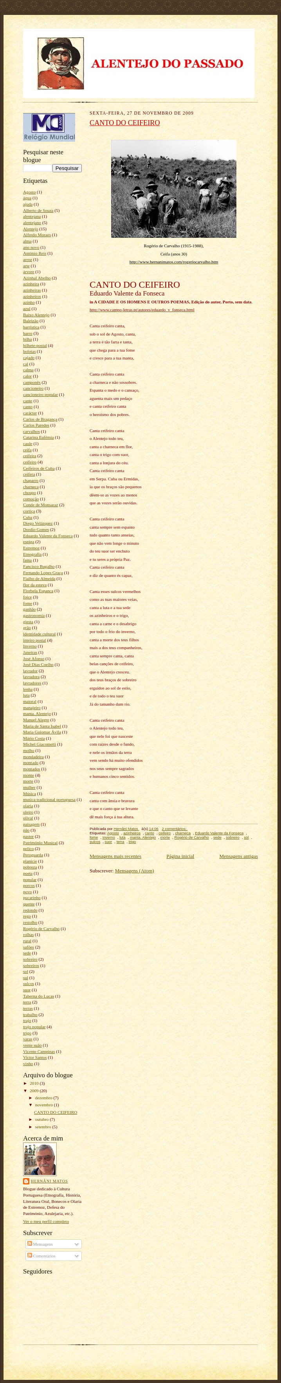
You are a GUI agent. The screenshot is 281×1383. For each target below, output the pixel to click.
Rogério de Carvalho (41, 928)
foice (27, 597)
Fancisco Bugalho (38, 566)
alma (27, 241)
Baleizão (30, 320)
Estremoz (31, 548)
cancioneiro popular (40, 394)
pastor (28, 836)
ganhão (29, 609)
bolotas (29, 351)
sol (25, 971)
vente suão (32, 1045)
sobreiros (31, 965)
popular (29, 879)
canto (27, 406)
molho (28, 750)
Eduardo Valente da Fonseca (48, 535)
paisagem (31, 824)
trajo (27, 1020)
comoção (31, 498)
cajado (28, 357)
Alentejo (30, 228)
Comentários (41, 1255)
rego (27, 916)
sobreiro (30, 959)
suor (27, 989)
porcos (29, 885)
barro (27, 333)
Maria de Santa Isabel (42, 726)
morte (28, 781)
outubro (42, 1119)
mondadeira (33, 756)
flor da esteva (35, 584)
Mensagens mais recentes (115, 856)
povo (27, 891)
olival (28, 818)
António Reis (34, 253)
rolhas (28, 934)
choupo (29, 492)
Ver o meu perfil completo (46, 1221)
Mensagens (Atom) (134, 871)
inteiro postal (34, 640)
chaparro (30, 480)
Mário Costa (34, 738)
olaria (28, 805)
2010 (35, 1083)
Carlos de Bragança (40, 419)
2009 (35, 1090)
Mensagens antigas (238, 856)
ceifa (27, 449)
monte (28, 775)
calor (27, 376)
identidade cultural (39, 633)
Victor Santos (35, 1057)
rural (27, 940)
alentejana (32, 216)
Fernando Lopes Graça (43, 572)
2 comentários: (175, 829)
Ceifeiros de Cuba (39, 468)
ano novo (31, 247)
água (27, 197)
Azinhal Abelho (36, 278)
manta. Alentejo (37, 713)
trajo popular (34, 1026)
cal (25, 363)
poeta (27, 873)
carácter (30, 413)
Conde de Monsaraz (40, 504)
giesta (28, 621)
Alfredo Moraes (37, 234)
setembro (43, 1126)
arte (26, 265)
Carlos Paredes (36, 425)
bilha (27, 339)
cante (27, 400)
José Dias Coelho (38, 664)
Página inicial (180, 856)
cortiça (29, 511)
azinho (29, 302)
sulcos (28, 983)
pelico (28, 848)
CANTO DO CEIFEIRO (55, 1112)
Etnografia (32, 554)
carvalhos (31, 431)
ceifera (29, 474)
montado (30, 762)
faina (27, 560)
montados (31, 768)
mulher (29, 787)
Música (29, 793)
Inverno (30, 646)
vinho (28, 1063)
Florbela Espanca (38, 590)
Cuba (27, 517)
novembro (44, 1104)
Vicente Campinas (39, 1051)
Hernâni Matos (49, 1181)
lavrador (30, 670)
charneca (31, 486)
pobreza (30, 867)
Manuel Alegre (36, 719)
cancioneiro (33, 388)
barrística (31, 327)
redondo (30, 910)
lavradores (32, 683)
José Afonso (33, 658)
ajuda (27, 204)
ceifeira (29, 455)
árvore (28, 271)
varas (27, 1038)
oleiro (28, 812)
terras (28, 1008)
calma (28, 369)
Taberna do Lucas (38, 996)
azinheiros (32, 296)
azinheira (31, 283)
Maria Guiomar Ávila (42, 732)
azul (27, 308)
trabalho (30, 1014)
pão (26, 830)
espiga (28, 541)
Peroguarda (33, 854)
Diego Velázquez (38, 523)
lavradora (31, 676)
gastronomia (34, 615)
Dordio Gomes (36, 529)
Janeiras (30, 652)
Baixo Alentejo (36, 314)
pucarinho (32, 897)
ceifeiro (29, 462)
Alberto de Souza (38, 210)
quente (29, 903)
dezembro (44, 1097)
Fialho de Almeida (39, 578)
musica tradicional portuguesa (49, 799)
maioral (29, 701)
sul (25, 977)
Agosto (29, 192)
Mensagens (40, 1244)
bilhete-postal (35, 345)
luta (26, 695)
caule (27, 443)
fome (27, 603)
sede (27, 953)
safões (28, 947)
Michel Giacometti (39, 744)
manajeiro (32, 707)
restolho (30, 922)
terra (27, 1002)
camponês (32, 382)
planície (30, 861)
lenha (27, 689)
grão (27, 627)
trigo (27, 1033)
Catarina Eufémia (38, 437)
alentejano (32, 222)
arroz (27, 259)
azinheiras (32, 290)
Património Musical (40, 842)
